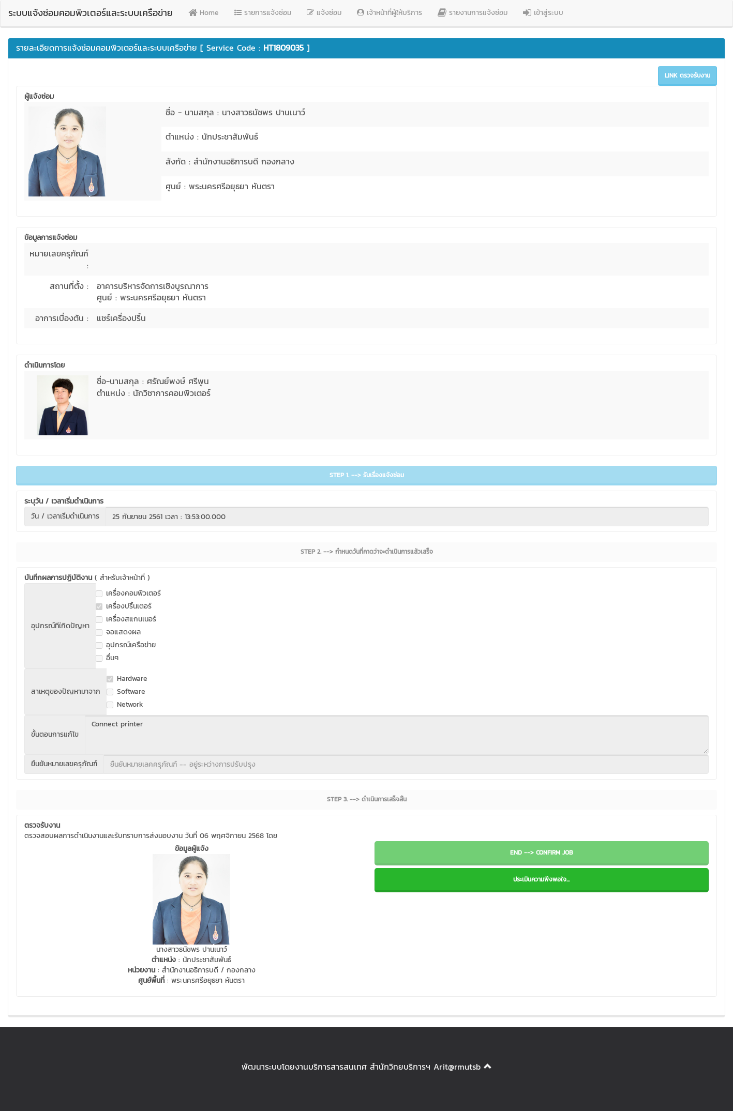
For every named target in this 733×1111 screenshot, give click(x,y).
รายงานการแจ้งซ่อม (472, 12)
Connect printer (397, 734)
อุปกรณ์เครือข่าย (126, 645)
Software (126, 692)
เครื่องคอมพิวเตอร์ (128, 593)
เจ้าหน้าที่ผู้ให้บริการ (389, 12)
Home (203, 12)
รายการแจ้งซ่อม (262, 12)
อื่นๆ (107, 658)
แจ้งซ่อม (324, 12)
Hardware (127, 679)
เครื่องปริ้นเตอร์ (124, 606)
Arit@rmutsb (457, 1066)
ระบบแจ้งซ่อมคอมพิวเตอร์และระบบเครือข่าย (90, 13)
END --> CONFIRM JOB (541, 852)
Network (125, 704)
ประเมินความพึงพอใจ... (541, 879)
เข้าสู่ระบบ (543, 12)
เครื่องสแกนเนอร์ (126, 619)
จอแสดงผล (118, 632)
